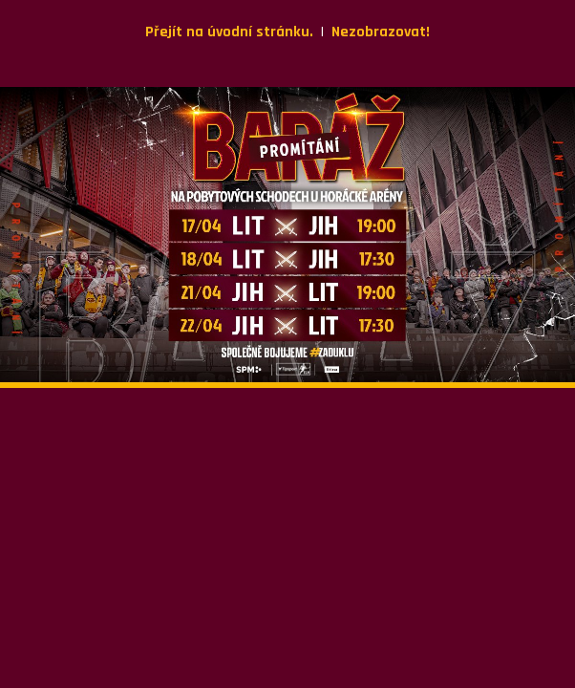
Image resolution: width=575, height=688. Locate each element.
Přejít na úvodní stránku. (229, 32)
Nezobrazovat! (380, 32)
